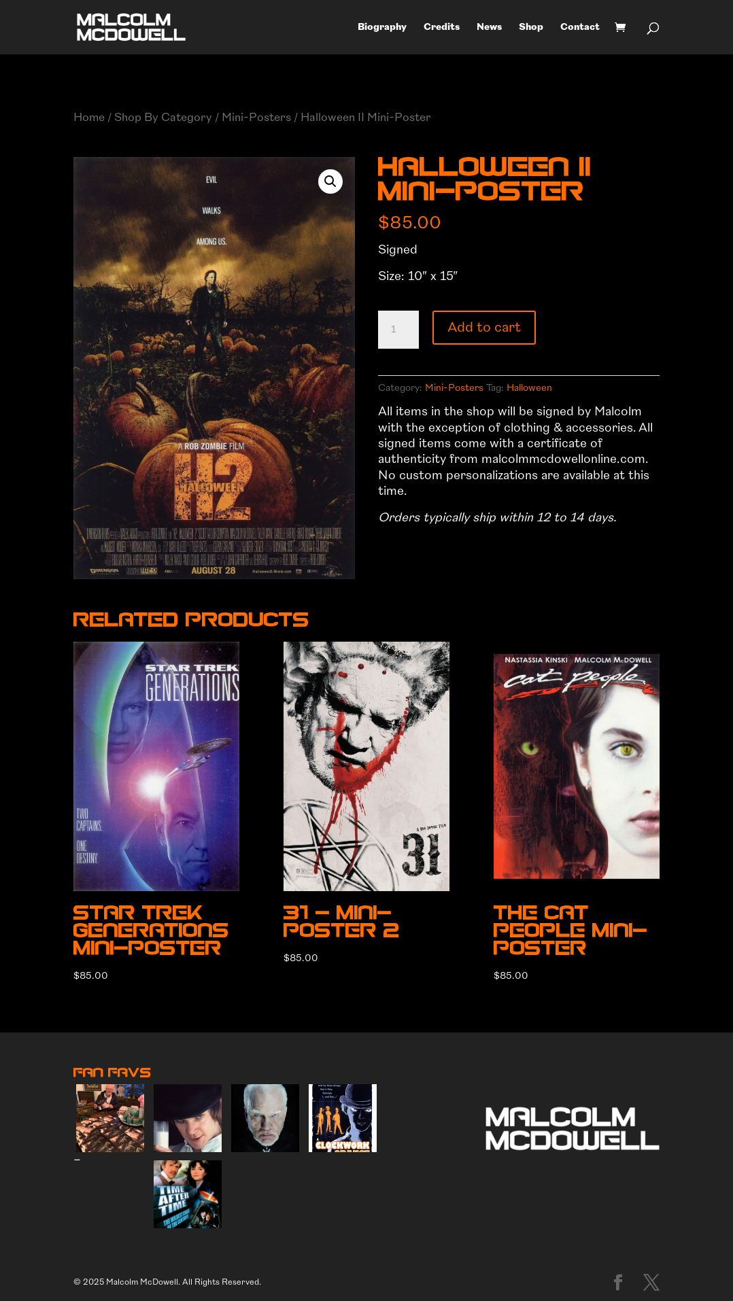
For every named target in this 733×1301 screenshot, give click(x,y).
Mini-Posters (256, 117)
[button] (330, 181)
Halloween (529, 388)
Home (89, 117)
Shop (531, 27)
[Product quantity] (398, 330)
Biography (382, 27)
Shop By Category (163, 117)
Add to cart (484, 327)
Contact (580, 27)
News (489, 27)
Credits (442, 27)
